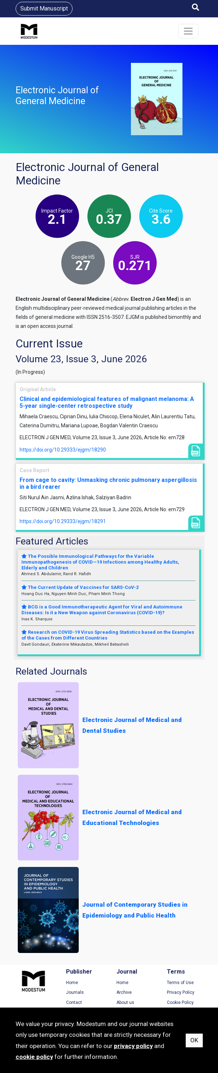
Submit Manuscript (44, 8)
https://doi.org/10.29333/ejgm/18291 (63, 521)
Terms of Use (180, 982)
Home (72, 982)
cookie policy (34, 1056)
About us (125, 1002)
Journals (75, 992)
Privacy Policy (180, 992)
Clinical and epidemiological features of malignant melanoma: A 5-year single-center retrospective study (107, 402)
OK (194, 1040)
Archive (124, 992)
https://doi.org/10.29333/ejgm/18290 (63, 450)
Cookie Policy (180, 1002)
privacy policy (133, 1046)
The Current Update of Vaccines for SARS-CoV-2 (80, 587)
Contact (74, 1002)
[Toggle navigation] (188, 31)
